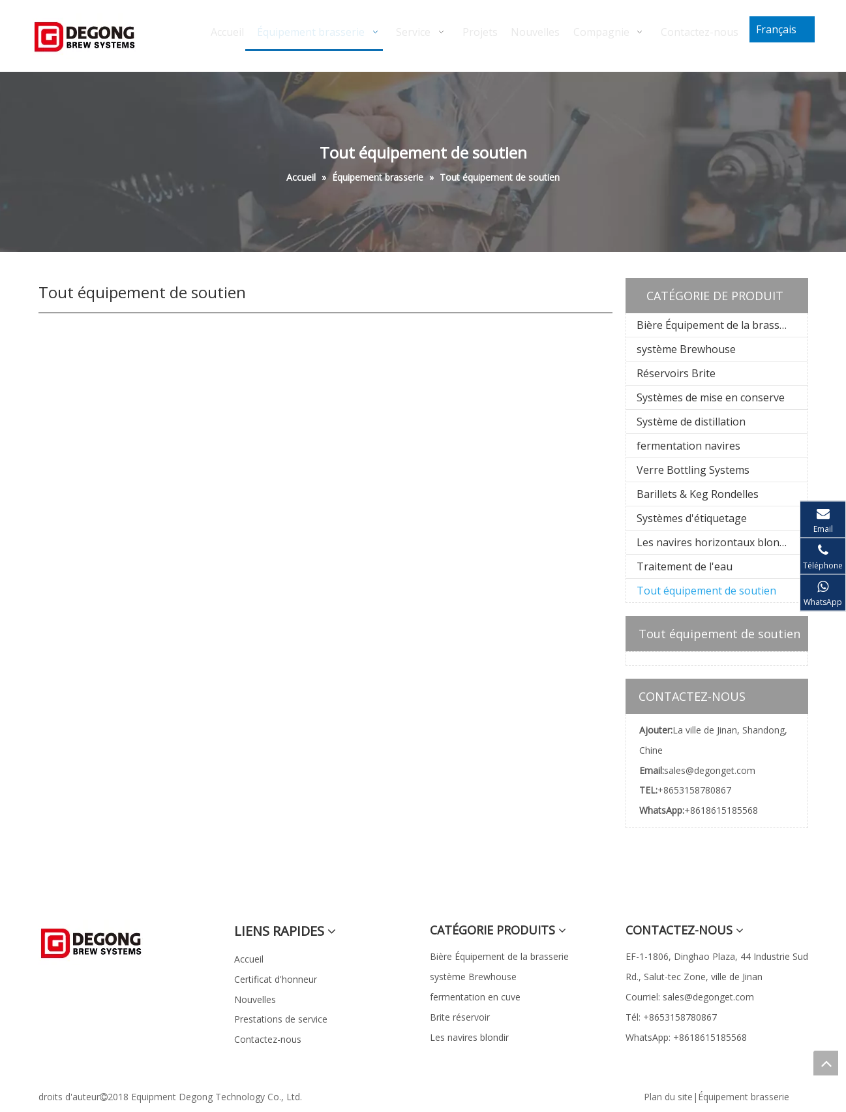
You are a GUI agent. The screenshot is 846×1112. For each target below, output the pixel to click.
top (825, 1063)
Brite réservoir (460, 1017)
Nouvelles (255, 999)
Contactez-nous (267, 1039)
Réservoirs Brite (676, 373)
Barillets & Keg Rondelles (698, 494)
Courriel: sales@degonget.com (690, 997)
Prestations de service (280, 1019)
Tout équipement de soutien (706, 590)
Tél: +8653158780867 (671, 1017)
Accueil (249, 959)
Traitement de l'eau (685, 566)
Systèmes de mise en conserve (711, 397)
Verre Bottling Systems (693, 470)
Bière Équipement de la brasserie (717, 325)
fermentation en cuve (475, 997)
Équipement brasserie (743, 1096)
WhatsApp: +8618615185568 (686, 1037)
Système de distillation (691, 421)
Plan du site (668, 1096)
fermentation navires (688, 446)
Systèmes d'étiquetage (692, 518)
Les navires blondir (469, 1037)
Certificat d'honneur (275, 979)
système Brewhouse (686, 349)
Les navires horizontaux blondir (715, 542)
